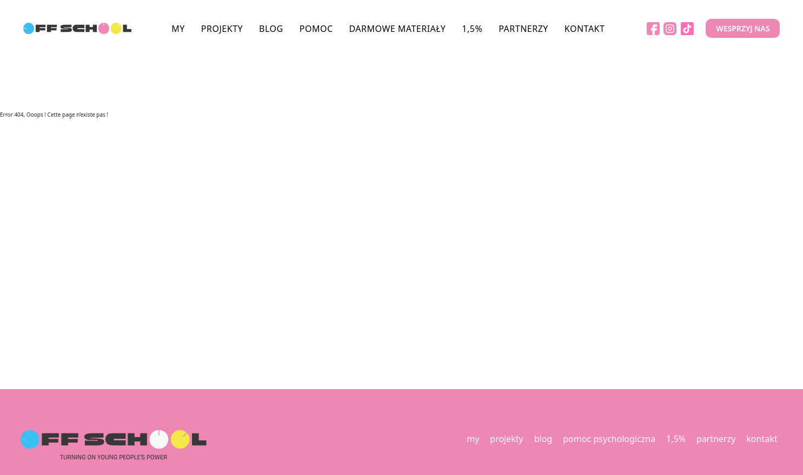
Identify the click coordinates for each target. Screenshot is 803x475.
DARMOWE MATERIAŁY (397, 29)
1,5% (472, 29)
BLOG (271, 29)
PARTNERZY (523, 29)
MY (178, 29)
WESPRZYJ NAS (742, 28)
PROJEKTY (222, 29)
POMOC (316, 29)
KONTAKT (585, 29)
